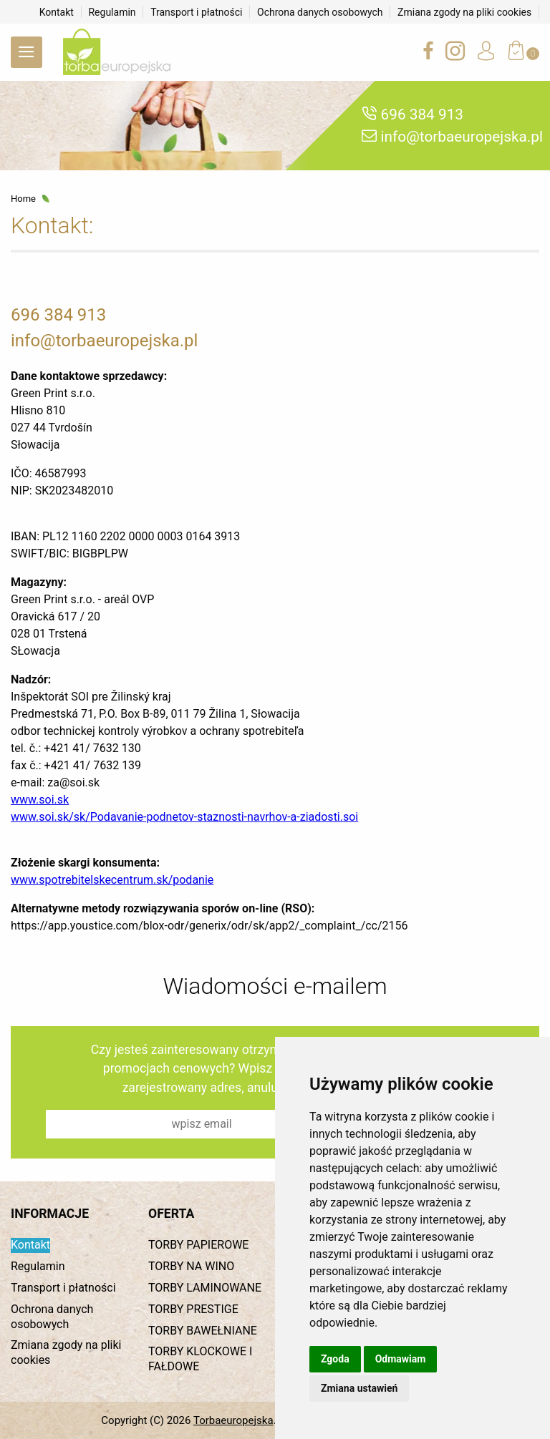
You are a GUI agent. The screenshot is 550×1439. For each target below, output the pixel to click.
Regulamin (111, 12)
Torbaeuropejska (233, 1420)
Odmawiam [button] (400, 1359)
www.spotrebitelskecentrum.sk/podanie (112, 880)
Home (23, 199)
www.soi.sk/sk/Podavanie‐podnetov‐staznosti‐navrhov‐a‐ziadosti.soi (184, 817)
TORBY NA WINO (191, 1266)
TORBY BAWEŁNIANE (202, 1330)
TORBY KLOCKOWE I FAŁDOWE (200, 1359)
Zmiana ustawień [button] (359, 1388)
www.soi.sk (40, 800)
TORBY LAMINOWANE (204, 1287)
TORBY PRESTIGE (193, 1309)
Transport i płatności (196, 12)
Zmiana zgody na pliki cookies (464, 12)
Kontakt (56, 12)
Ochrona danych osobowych (320, 12)
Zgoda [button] (335, 1359)
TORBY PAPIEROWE (198, 1245)
